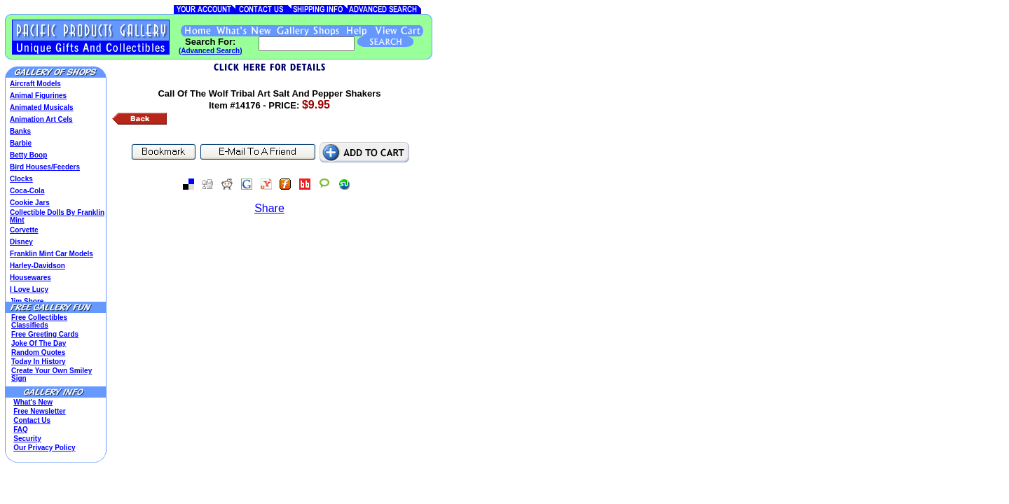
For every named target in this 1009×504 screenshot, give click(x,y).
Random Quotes (38, 352)
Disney (21, 242)
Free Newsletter (39, 411)
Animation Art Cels (41, 119)
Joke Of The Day (38, 343)
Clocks (21, 179)
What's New (33, 402)
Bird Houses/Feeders (45, 167)
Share (269, 208)
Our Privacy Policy (44, 447)
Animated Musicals (42, 107)
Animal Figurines (38, 95)
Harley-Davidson (37, 266)
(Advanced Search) (210, 51)
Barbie (21, 143)
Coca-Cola (27, 191)
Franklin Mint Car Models (51, 254)
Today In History (38, 361)
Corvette (24, 230)
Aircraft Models (35, 84)
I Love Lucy (29, 289)
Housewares (30, 277)
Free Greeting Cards (44, 334)
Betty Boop (28, 155)
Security (27, 438)
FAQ (20, 429)
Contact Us (31, 420)
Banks (20, 131)
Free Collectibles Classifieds (39, 321)
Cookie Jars (30, 202)
